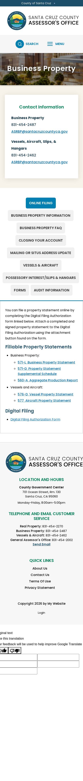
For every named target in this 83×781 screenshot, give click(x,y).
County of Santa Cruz (36, 3)
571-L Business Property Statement (46, 362)
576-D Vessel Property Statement (45, 394)
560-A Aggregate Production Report (48, 380)
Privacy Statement (40, 587)
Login (41, 613)
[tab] (41, 203)
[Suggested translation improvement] (58, 657)
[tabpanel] (41, 367)
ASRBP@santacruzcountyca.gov (39, 131)
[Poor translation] (14, 650)
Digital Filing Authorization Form (35, 419)
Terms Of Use (40, 581)
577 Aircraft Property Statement (44, 400)
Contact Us (40, 575)
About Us (39, 568)
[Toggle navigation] (53, 44)
